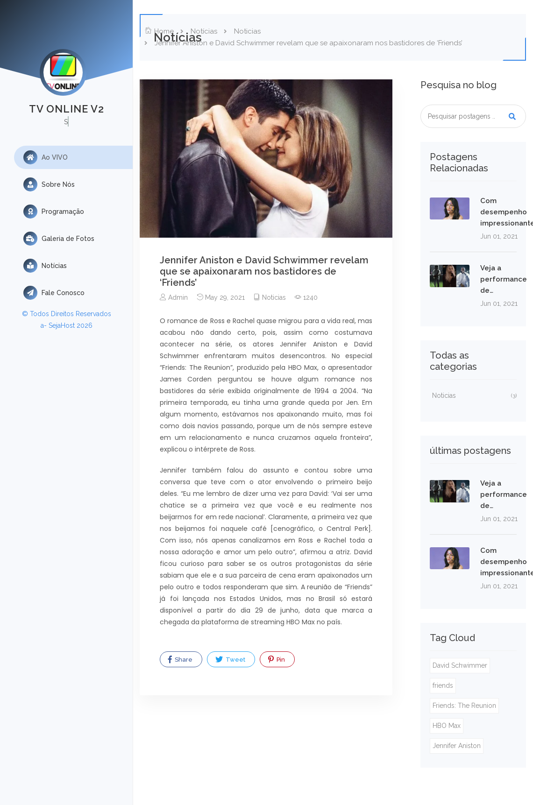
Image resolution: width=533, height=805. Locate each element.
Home (159, 31)
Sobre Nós (49, 184)
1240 (306, 297)
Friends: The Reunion (464, 705)
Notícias (45, 266)
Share (180, 659)
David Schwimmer (460, 665)
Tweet (230, 659)
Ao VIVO (45, 157)
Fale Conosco (54, 293)
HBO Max (447, 725)
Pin (276, 659)
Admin (174, 297)
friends (443, 685)
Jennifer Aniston (457, 745)
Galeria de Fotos (58, 239)
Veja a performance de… (503, 279)
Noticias (247, 31)
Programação (53, 212)
